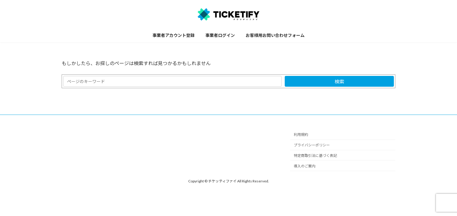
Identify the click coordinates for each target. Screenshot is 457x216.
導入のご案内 (304, 166)
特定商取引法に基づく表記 (315, 155)
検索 (339, 81)
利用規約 (301, 135)
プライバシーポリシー (312, 145)
